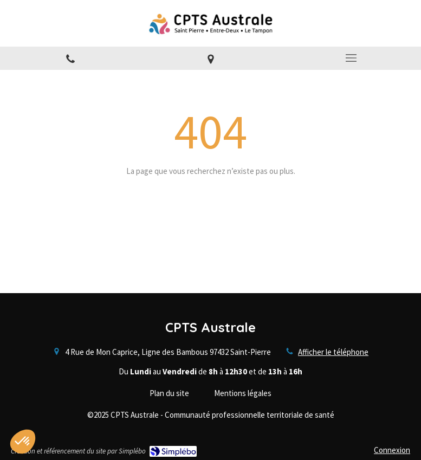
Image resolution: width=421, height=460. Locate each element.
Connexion (392, 450)
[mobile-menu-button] (351, 58)
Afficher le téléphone (333, 352)
